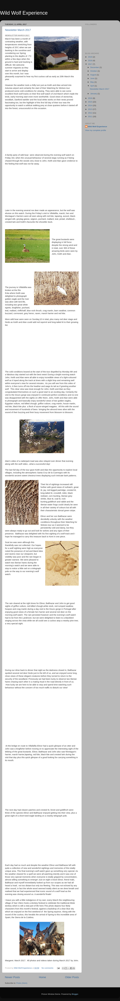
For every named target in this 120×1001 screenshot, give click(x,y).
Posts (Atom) (21, 983)
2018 (90, 60)
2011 (90, 116)
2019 (90, 57)
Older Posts (72, 977)
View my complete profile (95, 130)
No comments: (48, 968)
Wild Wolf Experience (24, 13)
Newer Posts (12, 977)
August (93, 75)
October (94, 71)
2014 (90, 105)
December (94, 67)
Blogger (75, 994)
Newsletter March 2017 (18, 30)
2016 (90, 98)
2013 (90, 109)
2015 (90, 102)
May (92, 82)
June (92, 78)
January (94, 94)
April (92, 86)
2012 (90, 113)
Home (42, 977)
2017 (90, 64)
